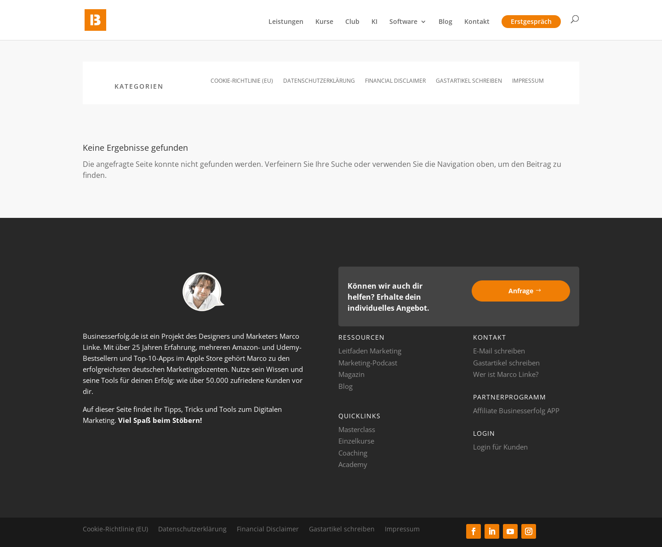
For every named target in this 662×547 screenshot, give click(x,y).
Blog (445, 22)
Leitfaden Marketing (369, 350)
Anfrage (520, 290)
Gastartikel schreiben (469, 81)
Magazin (351, 374)
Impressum (528, 81)
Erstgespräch (531, 21)
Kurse (324, 22)
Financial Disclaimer (395, 81)
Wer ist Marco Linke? (505, 374)
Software (403, 22)
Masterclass (356, 429)
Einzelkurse (356, 440)
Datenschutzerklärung (319, 81)
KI (374, 22)
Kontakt (477, 22)
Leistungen (285, 22)
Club (352, 22)
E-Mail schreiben (499, 350)
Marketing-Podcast (367, 362)
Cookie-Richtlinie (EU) (242, 81)
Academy (352, 464)
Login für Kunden (500, 446)
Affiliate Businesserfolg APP (516, 410)
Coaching (352, 452)
